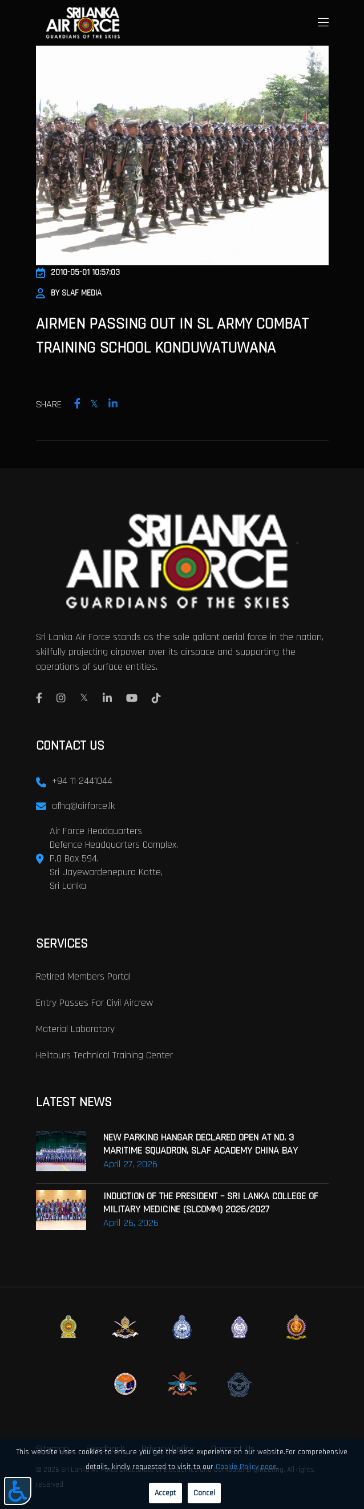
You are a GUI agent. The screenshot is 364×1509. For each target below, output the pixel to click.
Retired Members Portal (83, 976)
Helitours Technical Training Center (104, 1055)
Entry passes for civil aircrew (94, 1002)
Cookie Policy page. (247, 1467)
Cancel (204, 1493)
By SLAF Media (69, 293)
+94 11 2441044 (82, 780)
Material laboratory (75, 1028)
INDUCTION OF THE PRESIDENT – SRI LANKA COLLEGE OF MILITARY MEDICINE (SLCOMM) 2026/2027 (210, 1203)
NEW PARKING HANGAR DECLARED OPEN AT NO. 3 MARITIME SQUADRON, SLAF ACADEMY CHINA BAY (200, 1144)
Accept (165, 1493)
